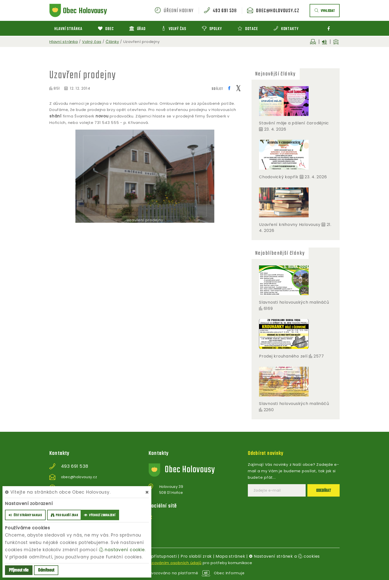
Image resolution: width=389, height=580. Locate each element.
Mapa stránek (230, 556)
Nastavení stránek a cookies (284, 556)
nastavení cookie (122, 550)
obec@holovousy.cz (277, 11)
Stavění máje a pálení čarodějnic (294, 123)
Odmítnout (46, 570)
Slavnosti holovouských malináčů (294, 302)
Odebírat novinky (267, 453)
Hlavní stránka (63, 41)
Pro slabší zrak (196, 556)
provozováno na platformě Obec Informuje (194, 573)
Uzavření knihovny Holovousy (289, 224)
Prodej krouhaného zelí (283, 356)
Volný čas (91, 41)
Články (112, 41)
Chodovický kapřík (279, 177)
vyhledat (325, 11)
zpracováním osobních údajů (172, 562)
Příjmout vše (19, 570)
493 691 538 (225, 11)
